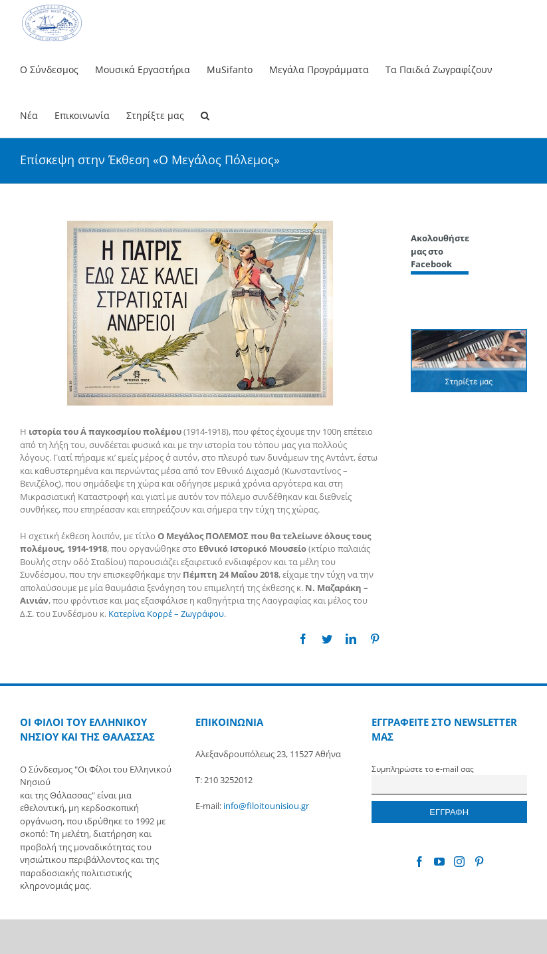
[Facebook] (419, 861)
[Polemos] (200, 313)
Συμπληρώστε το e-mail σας (423, 768)
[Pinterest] (479, 861)
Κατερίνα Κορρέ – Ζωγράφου (166, 614)
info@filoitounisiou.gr (266, 806)
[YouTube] (439, 861)
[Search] (205, 115)
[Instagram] (459, 861)
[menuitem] (57, 69)
